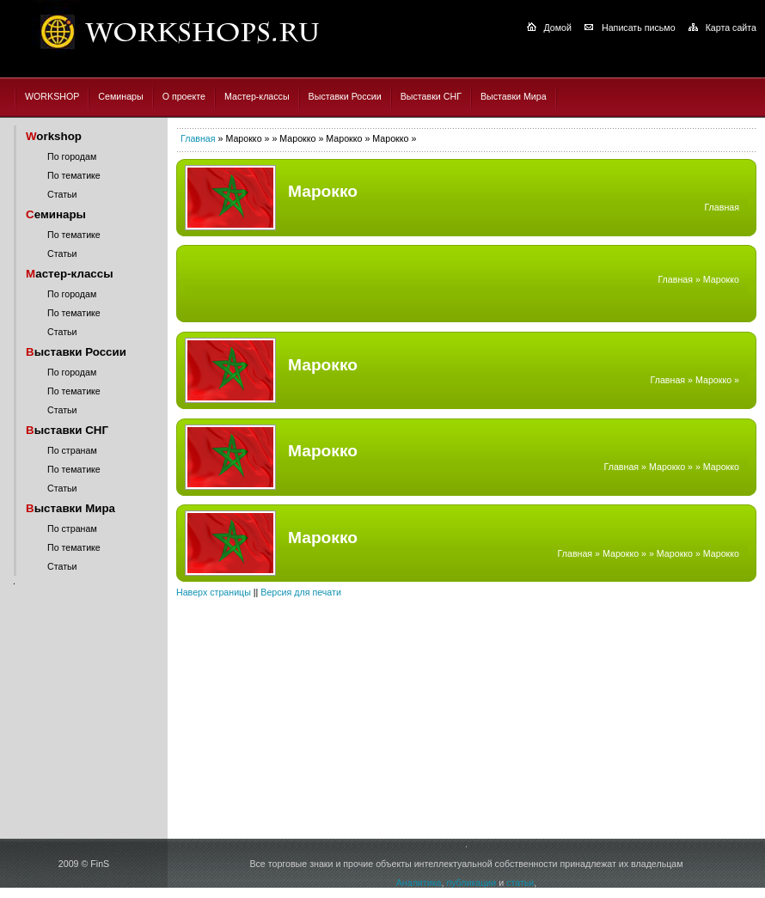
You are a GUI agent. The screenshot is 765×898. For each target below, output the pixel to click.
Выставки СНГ (431, 96)
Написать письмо (639, 27)
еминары (56, 214)
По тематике (74, 175)
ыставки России (76, 351)
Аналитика (419, 882)
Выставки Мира (513, 96)
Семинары (120, 96)
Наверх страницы (213, 592)
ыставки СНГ (67, 430)
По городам (71, 156)
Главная (198, 138)
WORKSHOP (52, 96)
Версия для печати (300, 592)
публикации (471, 882)
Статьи (62, 194)
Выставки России (345, 96)
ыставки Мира (70, 508)
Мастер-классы (257, 96)
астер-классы (69, 273)
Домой (558, 27)
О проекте (183, 96)
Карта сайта (731, 27)
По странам (72, 450)
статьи (520, 882)
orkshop (54, 136)
